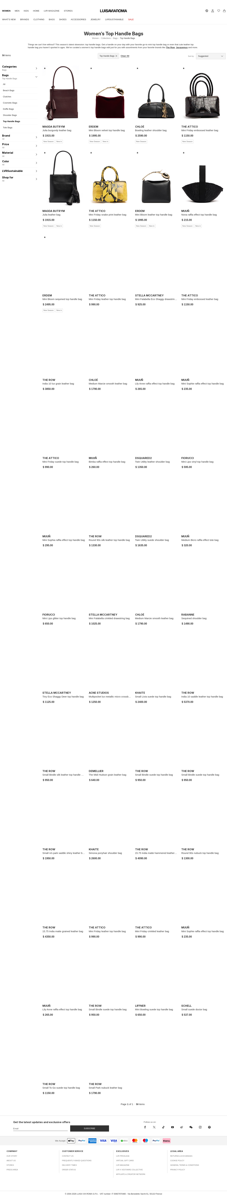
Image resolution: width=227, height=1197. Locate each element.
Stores (71, 11)
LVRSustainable (119, 19)
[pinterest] (209, 1127)
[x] (154, 1127)
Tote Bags (7, 127)
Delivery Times (69, 1165)
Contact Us (68, 1156)
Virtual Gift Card (125, 1161)
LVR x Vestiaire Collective (129, 1170)
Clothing (40, 19)
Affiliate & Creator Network (130, 1174)
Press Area (12, 1170)
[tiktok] (163, 1127)
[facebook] (146, 1127)
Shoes (66, 19)
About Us (11, 1161)
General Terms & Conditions (184, 1165)
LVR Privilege (123, 1156)
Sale (136, 19)
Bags (54, 19)
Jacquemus (182, 47)
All (4, 84)
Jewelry (100, 19)
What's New (9, 19)
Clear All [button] (125, 56)
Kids (27, 11)
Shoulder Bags (10, 115)
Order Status (69, 1170)
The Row (170, 47)
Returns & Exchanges (181, 1156)
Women (6, 11)
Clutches (7, 96)
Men (18, 11)
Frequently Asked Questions (77, 1161)
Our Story (12, 1156)
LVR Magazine (54, 11)
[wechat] (191, 1127)
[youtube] (172, 1127)
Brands (25, 19)
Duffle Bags (8, 109)
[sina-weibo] (182, 1127)
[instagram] (200, 1127)
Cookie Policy (177, 1161)
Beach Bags (8, 90)
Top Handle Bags (11, 121)
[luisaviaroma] (113, 11)
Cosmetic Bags (10, 103)
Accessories (82, 19)
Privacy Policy (177, 1170)
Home (38, 11)
